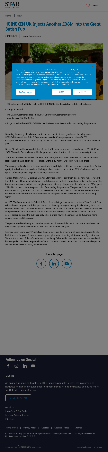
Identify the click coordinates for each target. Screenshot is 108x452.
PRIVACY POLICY (51, 72)
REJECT (61, 92)
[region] (54, 81)
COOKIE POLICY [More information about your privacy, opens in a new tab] (52, 84)
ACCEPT (82, 92)
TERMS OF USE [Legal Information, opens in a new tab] (64, 84)
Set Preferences (25, 92)
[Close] (92, 66)
